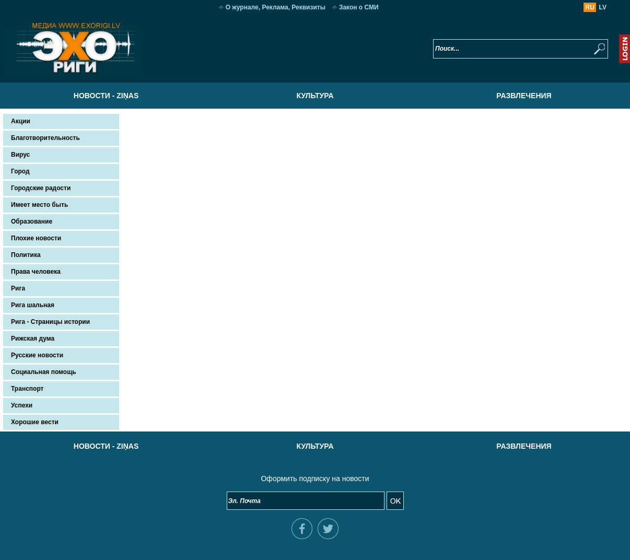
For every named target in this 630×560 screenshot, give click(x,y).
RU (590, 7)
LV (602, 7)
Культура (314, 95)
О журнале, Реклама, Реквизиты (275, 7)
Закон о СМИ (359, 7)
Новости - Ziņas (106, 95)
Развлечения (523, 95)
